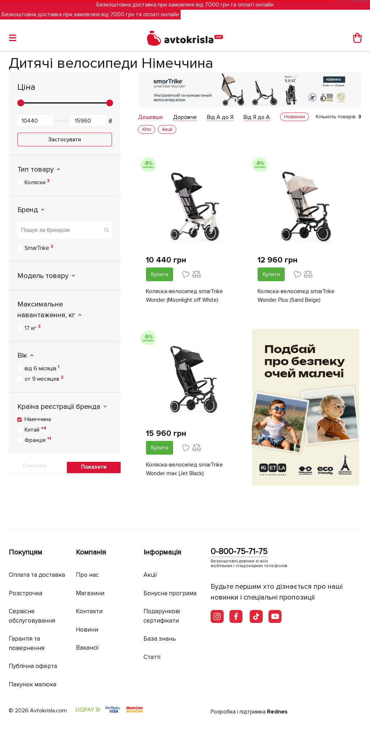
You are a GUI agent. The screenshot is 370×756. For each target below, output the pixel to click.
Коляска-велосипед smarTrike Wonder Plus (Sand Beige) (296, 296)
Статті (151, 657)
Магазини (90, 593)
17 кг (32, 328)
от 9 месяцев (44, 379)
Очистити (35, 466)
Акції (150, 575)
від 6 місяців (42, 368)
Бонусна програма (170, 593)
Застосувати (64, 139)
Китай (36, 429)
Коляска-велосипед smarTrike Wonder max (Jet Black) (184, 469)
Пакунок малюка (32, 684)
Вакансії (87, 647)
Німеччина (38, 419)
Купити (159, 274)
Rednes (277, 711)
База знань (159, 638)
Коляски (37, 182)
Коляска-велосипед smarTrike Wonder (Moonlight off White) (184, 296)
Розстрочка (25, 593)
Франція (38, 440)
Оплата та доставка (37, 575)
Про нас (87, 575)
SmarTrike (39, 248)
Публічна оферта (33, 666)
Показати (94, 467)
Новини (87, 629)
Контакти (89, 611)
